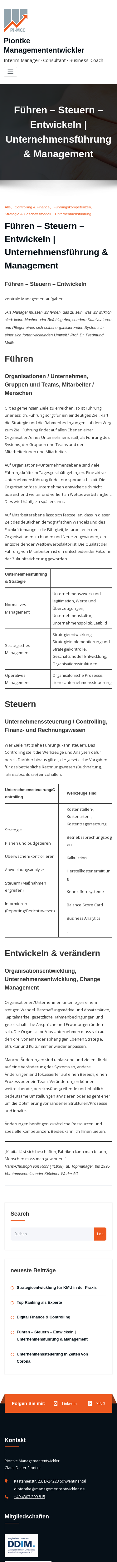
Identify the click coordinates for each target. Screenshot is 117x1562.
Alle (8, 196)
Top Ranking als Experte (38, 1240)
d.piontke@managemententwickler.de (47, 1417)
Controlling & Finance (31, 196)
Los (100, 1172)
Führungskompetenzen (70, 196)
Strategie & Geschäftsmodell (27, 203)
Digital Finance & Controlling (42, 1255)
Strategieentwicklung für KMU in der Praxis (55, 1226)
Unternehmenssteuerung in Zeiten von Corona (58, 1291)
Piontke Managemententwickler (56, 41)
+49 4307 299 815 (29, 1425)
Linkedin (65, 1333)
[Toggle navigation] (10, 62)
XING (96, 1333)
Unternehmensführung (70, 203)
